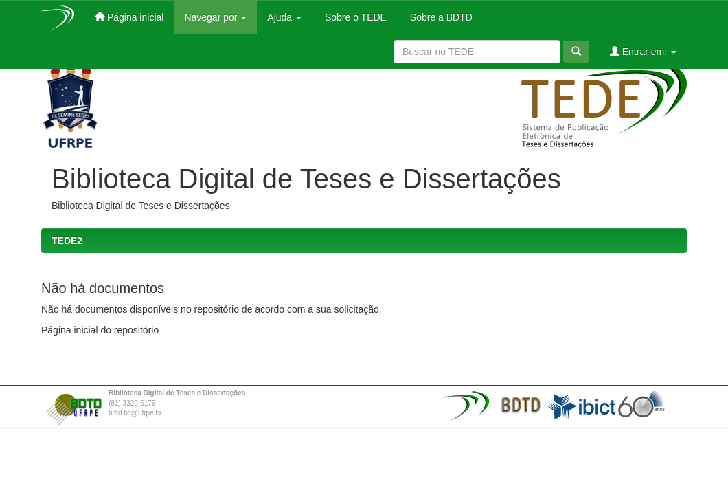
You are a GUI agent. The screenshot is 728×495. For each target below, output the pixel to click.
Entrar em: (643, 51)
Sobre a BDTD (440, 17)
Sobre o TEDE (354, 17)
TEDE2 (67, 240)
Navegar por (215, 17)
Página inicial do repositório (100, 330)
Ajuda (284, 17)
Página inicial (129, 17)
